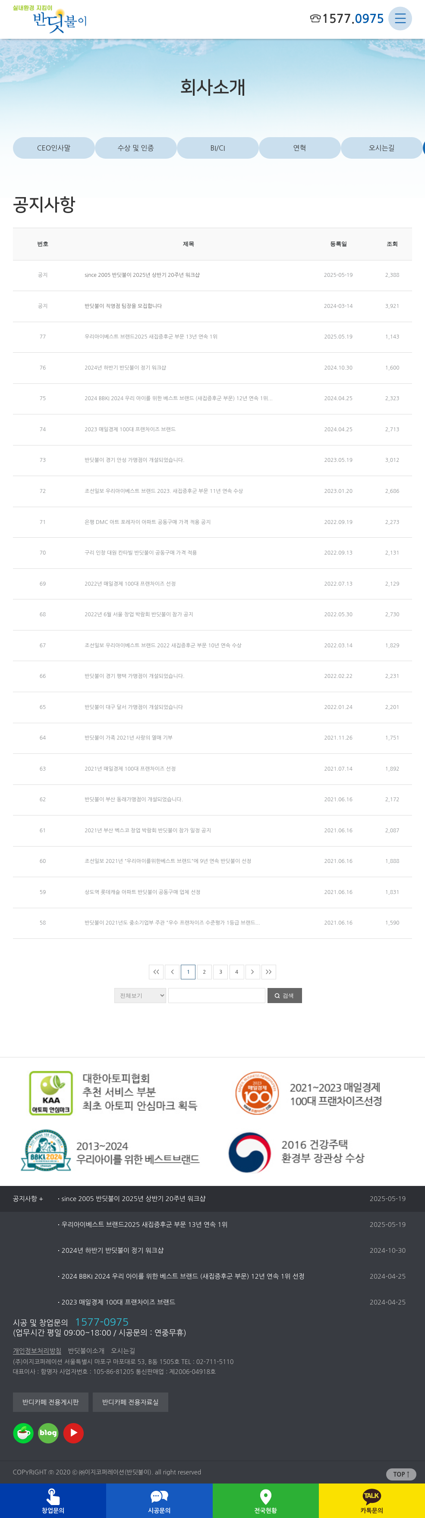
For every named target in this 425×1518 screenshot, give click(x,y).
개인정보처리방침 (37, 1351)
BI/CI (217, 147)
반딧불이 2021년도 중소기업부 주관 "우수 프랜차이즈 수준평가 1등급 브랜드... (172, 922)
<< (156, 972)
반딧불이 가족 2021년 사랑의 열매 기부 (129, 737)
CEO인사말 (54, 147)
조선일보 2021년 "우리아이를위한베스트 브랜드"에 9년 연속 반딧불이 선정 (168, 861)
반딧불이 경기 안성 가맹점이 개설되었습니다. (134, 460)
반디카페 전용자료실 (130, 1402)
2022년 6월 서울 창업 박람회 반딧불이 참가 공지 (139, 614)
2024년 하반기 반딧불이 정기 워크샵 (125, 367)
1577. (353, 19)
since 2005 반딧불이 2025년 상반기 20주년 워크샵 (142, 275)
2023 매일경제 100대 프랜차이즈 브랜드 (130, 429)
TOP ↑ (401, 1474)
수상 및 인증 (135, 147)
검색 (288, 995)
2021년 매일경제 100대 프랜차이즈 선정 (130, 769)
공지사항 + (28, 1198)
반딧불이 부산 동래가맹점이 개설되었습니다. (134, 799)
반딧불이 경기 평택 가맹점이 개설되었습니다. (134, 676)
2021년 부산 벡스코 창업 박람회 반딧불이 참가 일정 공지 (148, 830)
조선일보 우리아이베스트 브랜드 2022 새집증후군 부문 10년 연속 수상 (163, 645)
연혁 (299, 147)
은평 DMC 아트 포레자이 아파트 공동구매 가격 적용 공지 (148, 522)
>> (269, 972)
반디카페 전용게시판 (50, 1402)
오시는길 (381, 147)
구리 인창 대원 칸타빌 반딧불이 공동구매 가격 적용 (141, 552)
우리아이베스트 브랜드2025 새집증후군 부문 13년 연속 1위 (151, 336)
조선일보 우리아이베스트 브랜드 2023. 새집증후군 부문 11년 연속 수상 (164, 491)
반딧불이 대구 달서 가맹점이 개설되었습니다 (134, 707)
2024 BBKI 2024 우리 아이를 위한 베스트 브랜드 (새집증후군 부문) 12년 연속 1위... (179, 398)
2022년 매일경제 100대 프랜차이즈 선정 (130, 583)
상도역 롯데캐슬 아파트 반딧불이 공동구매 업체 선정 (142, 892)
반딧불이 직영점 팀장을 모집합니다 (123, 306)
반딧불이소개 (86, 1351)
